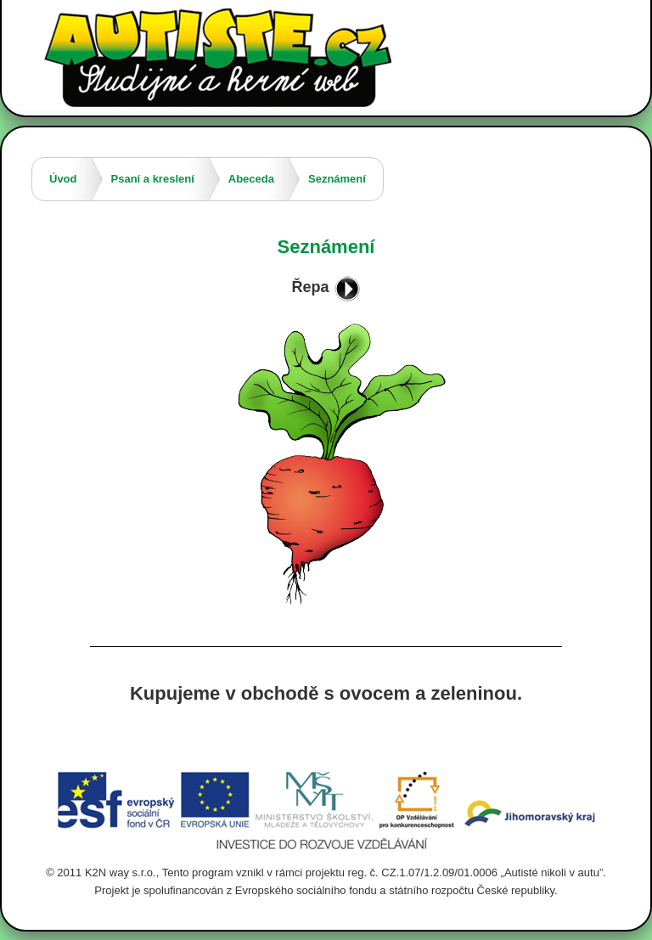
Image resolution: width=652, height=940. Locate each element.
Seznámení (337, 178)
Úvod (63, 178)
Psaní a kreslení (152, 178)
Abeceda (251, 178)
